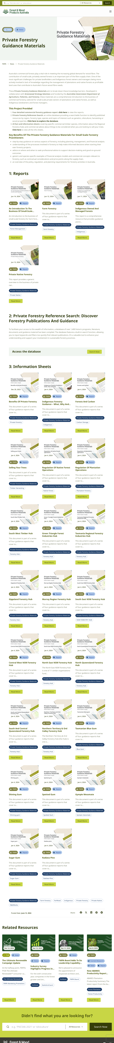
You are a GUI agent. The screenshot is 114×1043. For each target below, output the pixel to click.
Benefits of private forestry (23, 401)
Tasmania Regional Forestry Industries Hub (89, 534)
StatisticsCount (47, 985)
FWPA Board (74, 979)
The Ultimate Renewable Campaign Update (14, 961)
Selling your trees (17, 467)
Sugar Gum (14, 878)
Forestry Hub (15, 554)
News (12, 64)
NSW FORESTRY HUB (84, 620)
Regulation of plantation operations (87, 468)
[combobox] (91, 3)
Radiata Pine (48, 878)
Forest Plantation (94, 989)
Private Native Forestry (20, 274)
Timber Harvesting (17, 488)
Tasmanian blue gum (86, 728)
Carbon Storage (82, 422)
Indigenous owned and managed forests (87, 209)
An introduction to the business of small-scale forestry (20, 211)
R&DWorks (14, 905)
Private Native (15, 295)
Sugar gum (14, 857)
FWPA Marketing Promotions (13, 983)
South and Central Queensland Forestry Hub (22, 729)
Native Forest (48, 490)
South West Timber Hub (21, 533)
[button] (81, 912)
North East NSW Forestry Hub (57, 662)
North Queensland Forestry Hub (89, 664)
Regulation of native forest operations (56, 468)
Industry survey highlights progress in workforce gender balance (42, 970)
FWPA (4, 64)
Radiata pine (48, 857)
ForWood (57, 900)
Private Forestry (16, 422)
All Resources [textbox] (86, 3)
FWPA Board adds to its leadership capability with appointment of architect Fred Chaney (70, 964)
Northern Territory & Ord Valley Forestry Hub (54, 729)
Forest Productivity (95, 994)
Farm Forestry (49, 208)
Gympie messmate (84, 794)
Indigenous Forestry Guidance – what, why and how (55, 404)
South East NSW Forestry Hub (90, 599)
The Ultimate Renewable (12, 979)
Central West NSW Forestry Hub (22, 664)
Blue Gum (80, 749)
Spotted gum (48, 794)
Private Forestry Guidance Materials (23, 224)
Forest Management (17, 229)
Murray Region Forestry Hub (56, 599)
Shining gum (15, 794)
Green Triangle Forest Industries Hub (53, 534)
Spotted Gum (48, 815)
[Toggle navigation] (109, 11)
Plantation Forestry (84, 490)
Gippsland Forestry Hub (20, 599)
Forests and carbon (85, 401)
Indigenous (81, 231)
